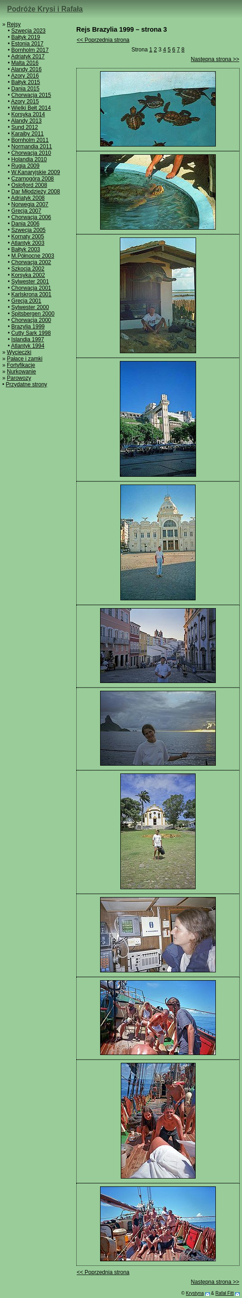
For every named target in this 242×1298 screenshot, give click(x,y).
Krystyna (195, 1293)
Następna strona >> (215, 59)
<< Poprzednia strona (103, 40)
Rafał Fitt (224, 1293)
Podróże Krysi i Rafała (45, 9)
